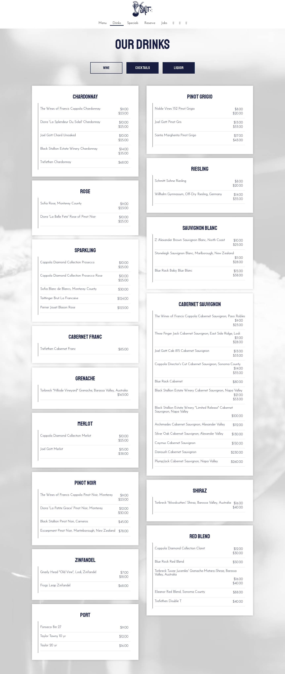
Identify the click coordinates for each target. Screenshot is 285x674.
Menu (102, 23)
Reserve (149, 23)
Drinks (117, 23)
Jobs (164, 23)
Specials (132, 23)
